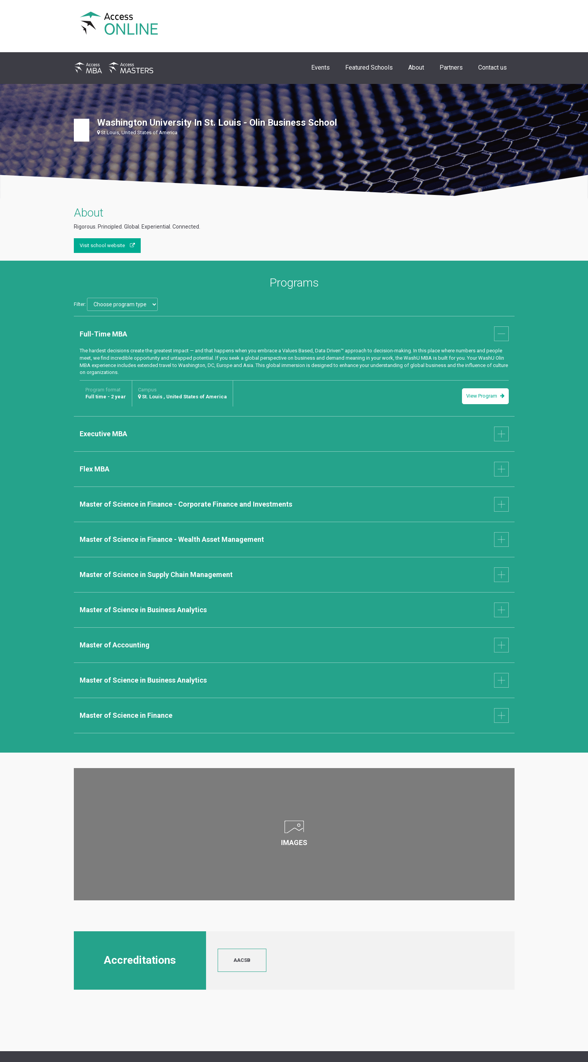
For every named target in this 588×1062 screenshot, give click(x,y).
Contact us (492, 67)
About (416, 67)
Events (320, 67)
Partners (451, 67)
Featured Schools (369, 67)
